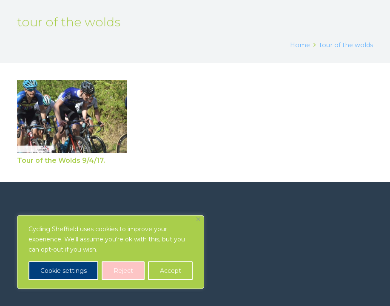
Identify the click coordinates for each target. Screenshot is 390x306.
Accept (170, 271)
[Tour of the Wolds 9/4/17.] (72, 116)
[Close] (198, 219)
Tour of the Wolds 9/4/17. (61, 161)
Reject (123, 271)
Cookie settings (63, 271)
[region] (110, 252)
